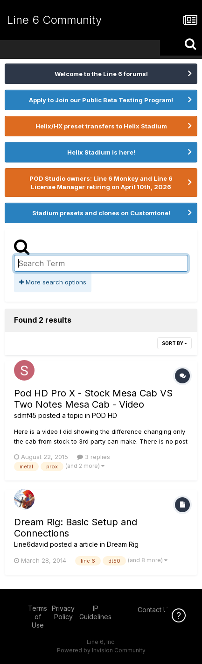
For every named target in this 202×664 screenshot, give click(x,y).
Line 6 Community (54, 20)
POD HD (104, 415)
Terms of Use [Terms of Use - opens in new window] (37, 616)
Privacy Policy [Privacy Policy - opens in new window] (63, 612)
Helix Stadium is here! (101, 152)
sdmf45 (25, 415)
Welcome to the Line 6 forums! (101, 74)
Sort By (174, 343)
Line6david (31, 544)
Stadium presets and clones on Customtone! (101, 213)
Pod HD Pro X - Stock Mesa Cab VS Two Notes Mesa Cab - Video (93, 399)
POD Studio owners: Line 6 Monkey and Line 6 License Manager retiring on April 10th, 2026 (101, 183)
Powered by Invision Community (101, 650)
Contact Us (154, 610)
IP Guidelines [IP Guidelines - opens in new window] (95, 612)
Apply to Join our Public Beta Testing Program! (101, 100)
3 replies (93, 456)
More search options (52, 282)
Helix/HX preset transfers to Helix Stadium (101, 126)
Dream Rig (123, 544)
